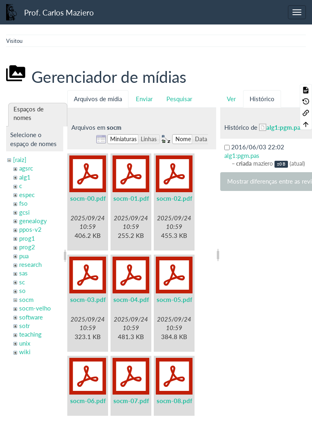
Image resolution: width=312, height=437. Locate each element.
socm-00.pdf (88, 198)
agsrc (26, 168)
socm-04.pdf (131, 299)
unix (24, 343)
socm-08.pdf (174, 400)
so (22, 290)
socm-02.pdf (174, 198)
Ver (231, 98)
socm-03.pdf (88, 299)
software (31, 317)
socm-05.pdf (174, 299)
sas (23, 273)
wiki (25, 351)
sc (22, 282)
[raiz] (20, 159)
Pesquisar (179, 98)
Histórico (262, 98)
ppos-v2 (30, 229)
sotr (24, 325)
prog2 (27, 247)
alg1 (25, 177)
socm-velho (35, 308)
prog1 (27, 238)
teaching (30, 334)
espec (27, 194)
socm (26, 299)
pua (24, 256)
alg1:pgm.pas (284, 127)
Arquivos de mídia (98, 98)
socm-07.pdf (131, 400)
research (30, 264)
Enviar (144, 98)
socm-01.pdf (131, 198)
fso (23, 203)
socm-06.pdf (88, 400)
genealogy (33, 220)
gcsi (24, 212)
